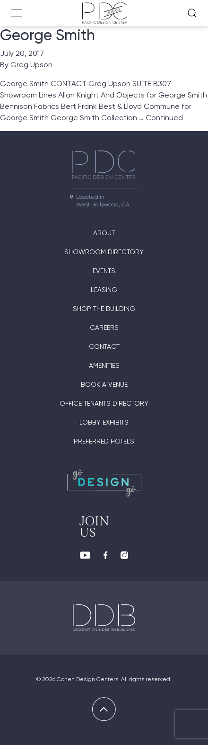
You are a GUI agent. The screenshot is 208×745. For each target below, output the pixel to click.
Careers (104, 327)
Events (104, 271)
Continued (164, 117)
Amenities (104, 365)
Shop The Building (104, 308)
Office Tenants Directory (104, 403)
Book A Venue (104, 384)
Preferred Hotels (104, 441)
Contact (104, 346)
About (104, 233)
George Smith (47, 35)
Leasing (104, 289)
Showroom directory (104, 252)
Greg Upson (31, 64)
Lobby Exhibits (104, 422)
